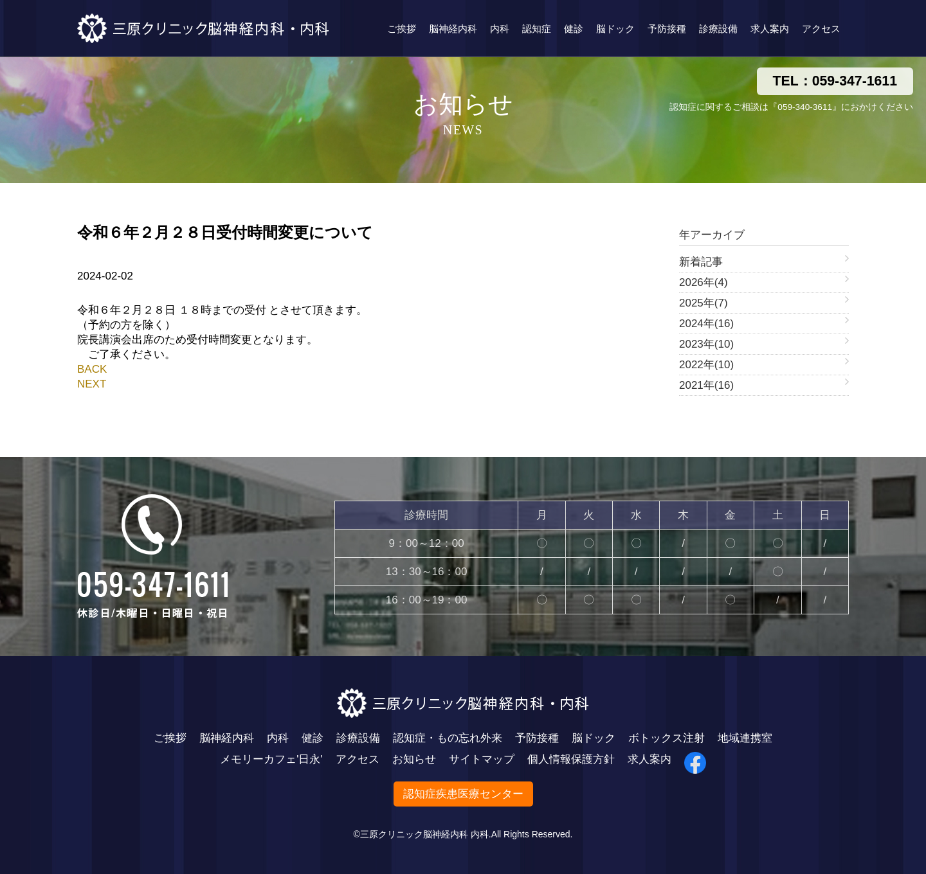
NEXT (91, 384)
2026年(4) (703, 282)
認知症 (536, 28)
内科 (499, 28)
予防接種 (667, 28)
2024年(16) (706, 323)
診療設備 (718, 28)
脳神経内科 (453, 28)
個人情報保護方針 (571, 759)
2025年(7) (703, 303)
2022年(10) (706, 365)
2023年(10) (706, 344)
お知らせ (414, 759)
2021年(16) (706, 385)
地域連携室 (745, 738)
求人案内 (769, 28)
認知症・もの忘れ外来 (447, 738)
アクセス (821, 28)
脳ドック (615, 28)
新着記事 (701, 262)
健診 (573, 28)
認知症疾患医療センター (463, 794)
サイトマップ (481, 759)
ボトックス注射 (666, 738)
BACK (92, 369)
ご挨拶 (401, 28)
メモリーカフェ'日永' (271, 759)
